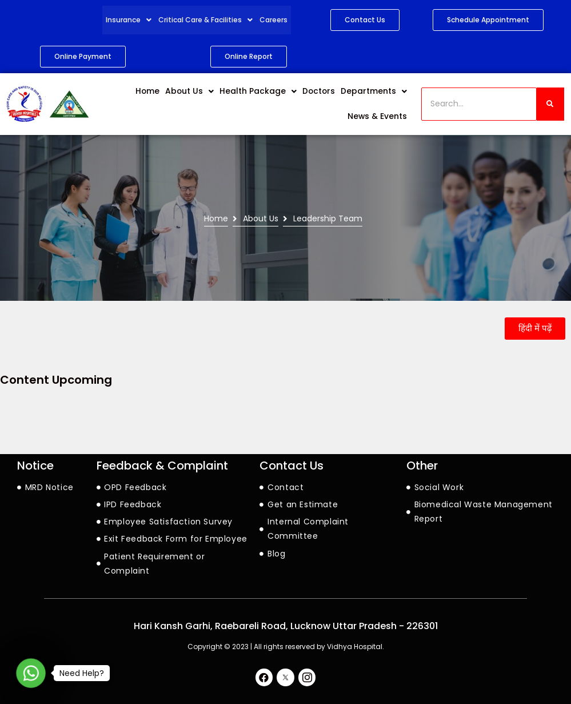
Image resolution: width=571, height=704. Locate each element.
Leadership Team (327, 219)
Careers (274, 20)
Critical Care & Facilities (206, 20)
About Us (197, 91)
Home (157, 91)
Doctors (321, 91)
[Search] (479, 103)
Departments (374, 91)
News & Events (378, 116)
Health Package (263, 91)
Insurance (129, 20)
